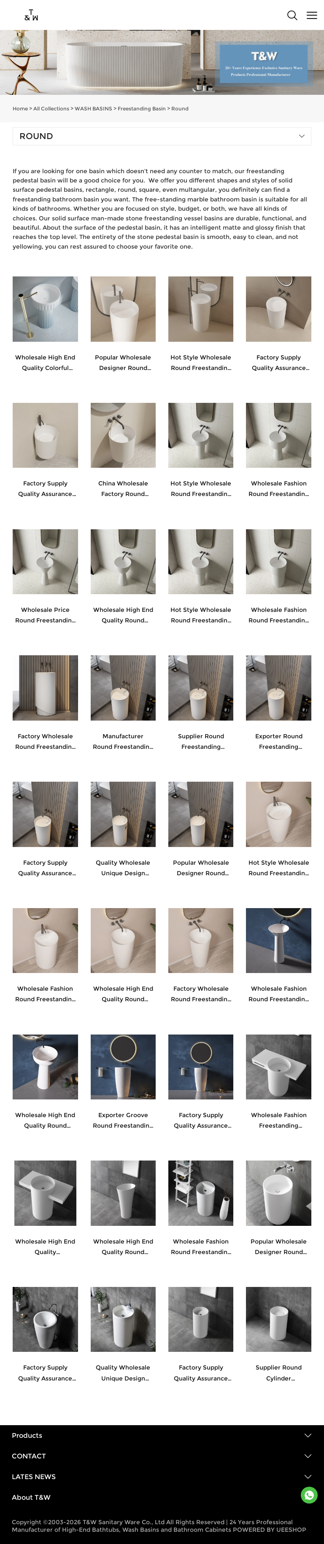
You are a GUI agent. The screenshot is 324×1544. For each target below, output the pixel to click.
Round (180, 108)
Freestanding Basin (142, 108)
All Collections (51, 108)
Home (20, 108)
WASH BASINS (93, 108)
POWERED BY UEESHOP (269, 1529)
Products (27, 1435)
